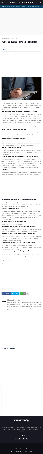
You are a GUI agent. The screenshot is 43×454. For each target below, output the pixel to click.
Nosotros (13, 451)
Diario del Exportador (21, 2)
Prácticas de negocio (33, 6)
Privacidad (18, 451)
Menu (2, 2)
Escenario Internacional (13, 6)
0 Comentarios (26, 46)
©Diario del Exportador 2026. (25, 445)
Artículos (25, 451)
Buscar (41, 2)
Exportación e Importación (11, 38)
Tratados (24, 6)
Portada (4, 6)
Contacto (30, 451)
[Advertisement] (21, 21)
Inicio (3, 38)
